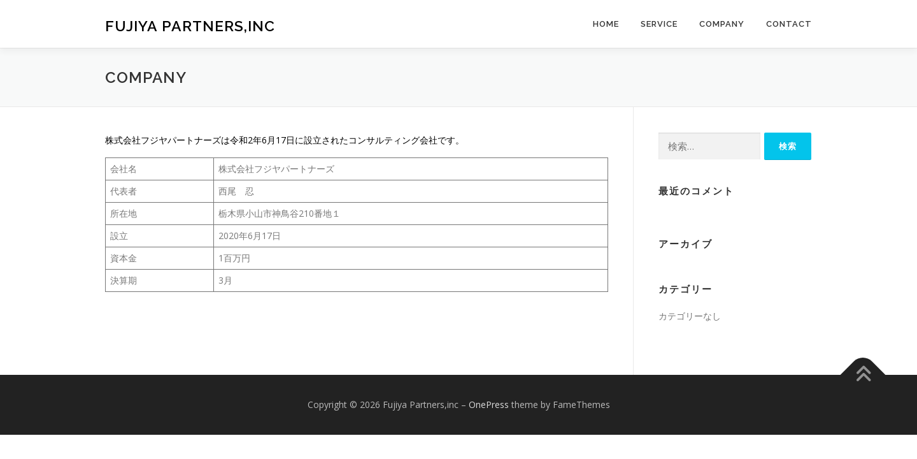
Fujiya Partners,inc (190, 25)
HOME (606, 24)
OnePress (489, 404)
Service (659, 24)
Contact (789, 24)
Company (721, 24)
